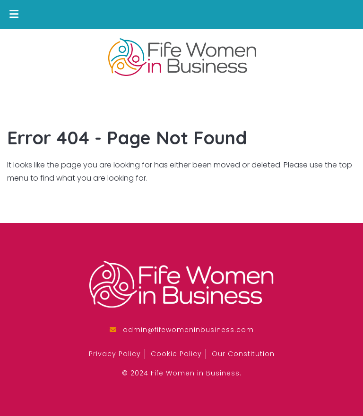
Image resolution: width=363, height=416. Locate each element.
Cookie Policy (176, 353)
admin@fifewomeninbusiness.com (188, 329)
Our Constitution (243, 353)
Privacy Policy (115, 353)
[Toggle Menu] (14, 14)
